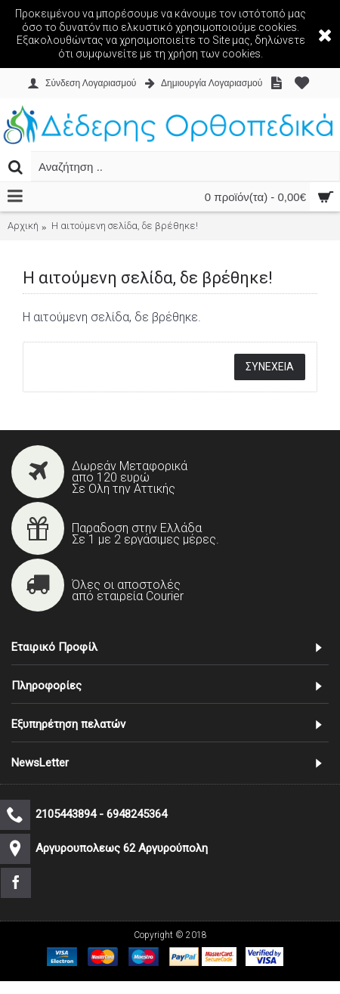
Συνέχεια (270, 367)
